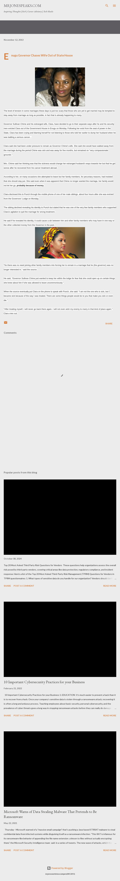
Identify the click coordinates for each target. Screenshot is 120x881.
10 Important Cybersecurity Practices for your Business (44, 681)
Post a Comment (24, 585)
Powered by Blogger (60, 868)
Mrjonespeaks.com (22, 5)
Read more (109, 585)
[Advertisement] (60, 439)
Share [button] (108, 323)
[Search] (107, 6)
